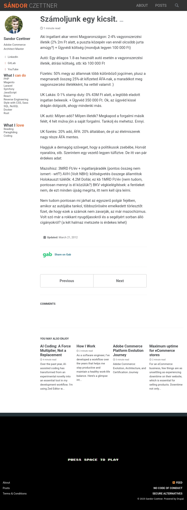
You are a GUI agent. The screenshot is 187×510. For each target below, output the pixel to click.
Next (120, 281)
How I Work (86, 346)
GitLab (10, 63)
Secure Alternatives (167, 493)
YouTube (11, 69)
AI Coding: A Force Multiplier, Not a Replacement (55, 350)
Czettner (30, 5)
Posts (161, 5)
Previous (67, 281)
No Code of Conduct (168, 488)
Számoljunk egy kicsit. (80, 19)
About (142, 5)
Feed (177, 482)
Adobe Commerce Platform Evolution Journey (128, 350)
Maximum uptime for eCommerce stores (163, 350)
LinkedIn (11, 57)
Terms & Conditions (15, 493)
